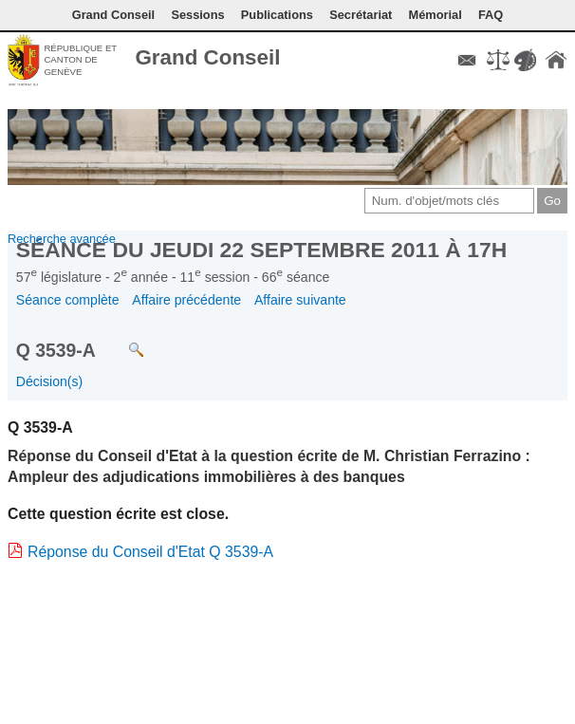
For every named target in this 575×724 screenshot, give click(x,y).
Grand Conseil (207, 57)
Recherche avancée (62, 239)
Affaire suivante (300, 299)
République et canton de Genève (80, 60)
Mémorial (435, 15)
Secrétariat (360, 15)
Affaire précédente (186, 299)
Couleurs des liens (524, 59)
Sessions (197, 15)
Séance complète (68, 299)
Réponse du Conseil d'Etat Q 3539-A (150, 552)
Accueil (556, 59)
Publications (277, 15)
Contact (466, 59)
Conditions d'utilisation (498, 59)
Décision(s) (49, 381)
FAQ (490, 15)
